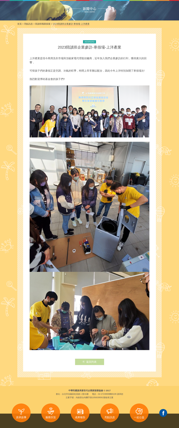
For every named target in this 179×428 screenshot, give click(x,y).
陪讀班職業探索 (42, 24)
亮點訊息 (28, 24)
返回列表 (90, 361)
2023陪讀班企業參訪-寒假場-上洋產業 (71, 24)
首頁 (19, 24)
